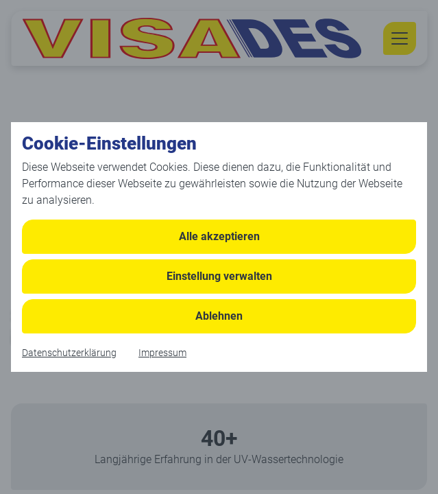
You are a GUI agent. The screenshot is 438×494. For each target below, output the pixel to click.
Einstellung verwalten (219, 276)
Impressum (162, 352)
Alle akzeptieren (219, 236)
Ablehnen (219, 315)
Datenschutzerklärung (69, 352)
